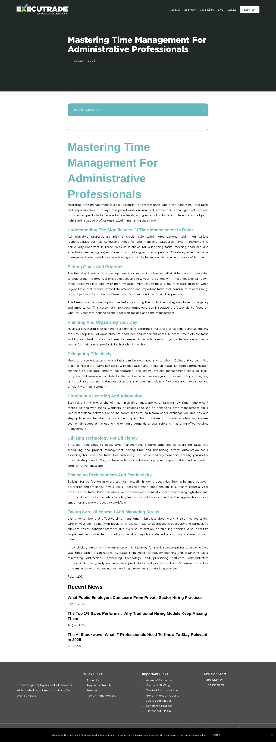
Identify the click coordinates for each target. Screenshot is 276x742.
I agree (216, 735)
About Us (175, 9)
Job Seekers (207, 9)
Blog (220, 9)
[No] (271, 735)
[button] (203, 110)
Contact (231, 9)
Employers (190, 9)
